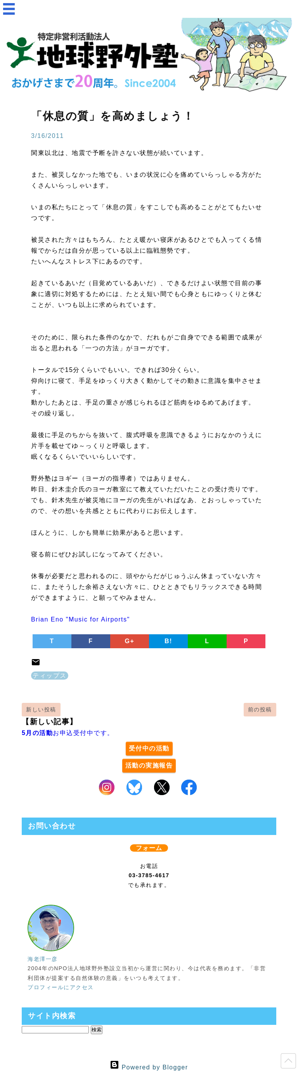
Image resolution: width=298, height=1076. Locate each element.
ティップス (50, 675)
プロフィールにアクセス (61, 987)
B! (168, 641)
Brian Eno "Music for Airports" (80, 619)
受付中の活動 (149, 748)
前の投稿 (260, 709)
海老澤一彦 (43, 959)
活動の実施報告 (149, 765)
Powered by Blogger (149, 1067)
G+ (130, 641)
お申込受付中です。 (68, 733)
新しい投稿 (41, 709)
